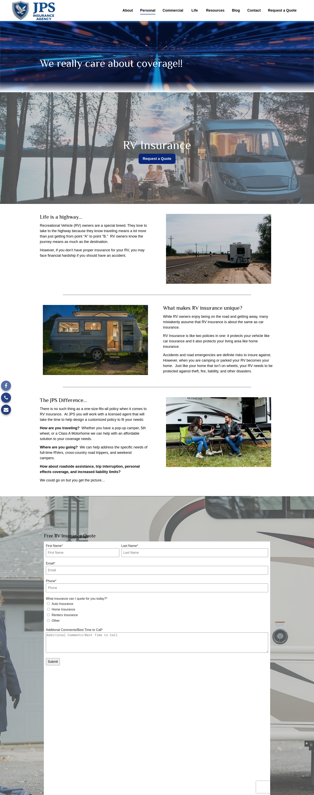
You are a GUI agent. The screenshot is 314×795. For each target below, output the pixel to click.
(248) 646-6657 (240, 757)
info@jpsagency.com (160, 774)
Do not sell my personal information (252, 780)
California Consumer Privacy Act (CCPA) (144, 780)
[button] (128, 10)
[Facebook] (6, 386)
